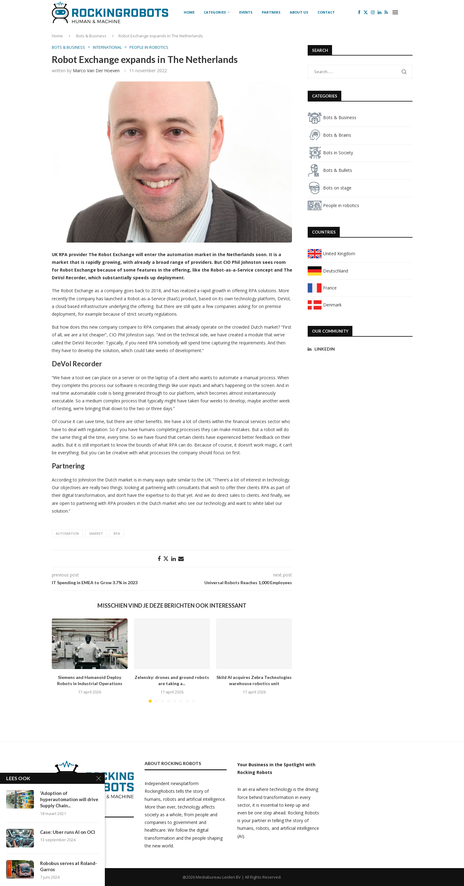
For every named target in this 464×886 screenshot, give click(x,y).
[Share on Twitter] (166, 558)
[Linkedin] (379, 12)
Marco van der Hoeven (96, 70)
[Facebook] (359, 12)
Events (246, 12)
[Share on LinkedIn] (173, 558)
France (322, 288)
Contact (326, 12)
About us (299, 12)
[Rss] (386, 12)
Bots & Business (91, 36)
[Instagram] (373, 12)
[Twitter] (365, 12)
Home (189, 12)
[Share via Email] (181, 558)
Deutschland (328, 271)
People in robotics (333, 205)
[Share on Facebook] (159, 558)
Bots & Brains (329, 135)
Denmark (325, 305)
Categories (215, 12)
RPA (116, 533)
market (96, 533)
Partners (271, 12)
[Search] (409, 12)
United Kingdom (331, 253)
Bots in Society (330, 153)
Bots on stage (329, 188)
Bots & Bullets (330, 170)
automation (67, 533)
